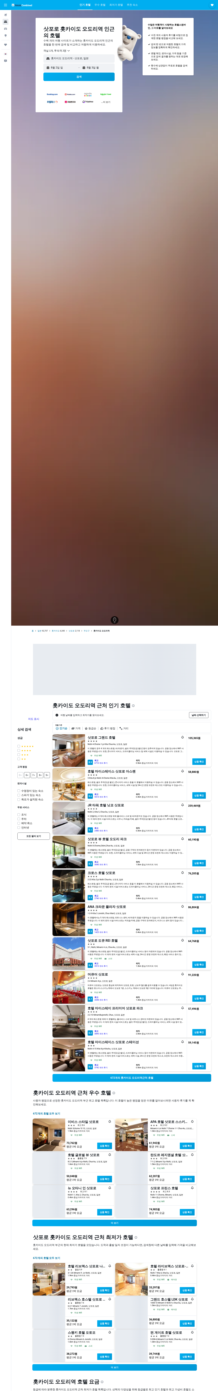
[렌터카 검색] (5, 28)
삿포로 (71, 631)
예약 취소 (26, 823)
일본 (39, 631)
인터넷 (25, 827)
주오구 (87, 631)
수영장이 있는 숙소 (32, 790)
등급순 (90, 728)
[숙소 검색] (5, 22)
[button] (5, 5)
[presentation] (133, 705)
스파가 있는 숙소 (31, 795)
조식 (23, 814)
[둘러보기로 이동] (5, 35)
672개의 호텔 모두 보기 (46, 1113)
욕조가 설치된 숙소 (32, 799)
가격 (75, 728)
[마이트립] (5, 44)
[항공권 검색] (5, 15)
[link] (33, 836)
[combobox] (56, 50)
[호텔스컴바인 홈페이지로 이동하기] (22, 5)
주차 (23, 819)
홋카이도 (55, 631)
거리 (123, 728)
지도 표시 (33, 718)
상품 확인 (199, 761)
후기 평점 (107, 728)
